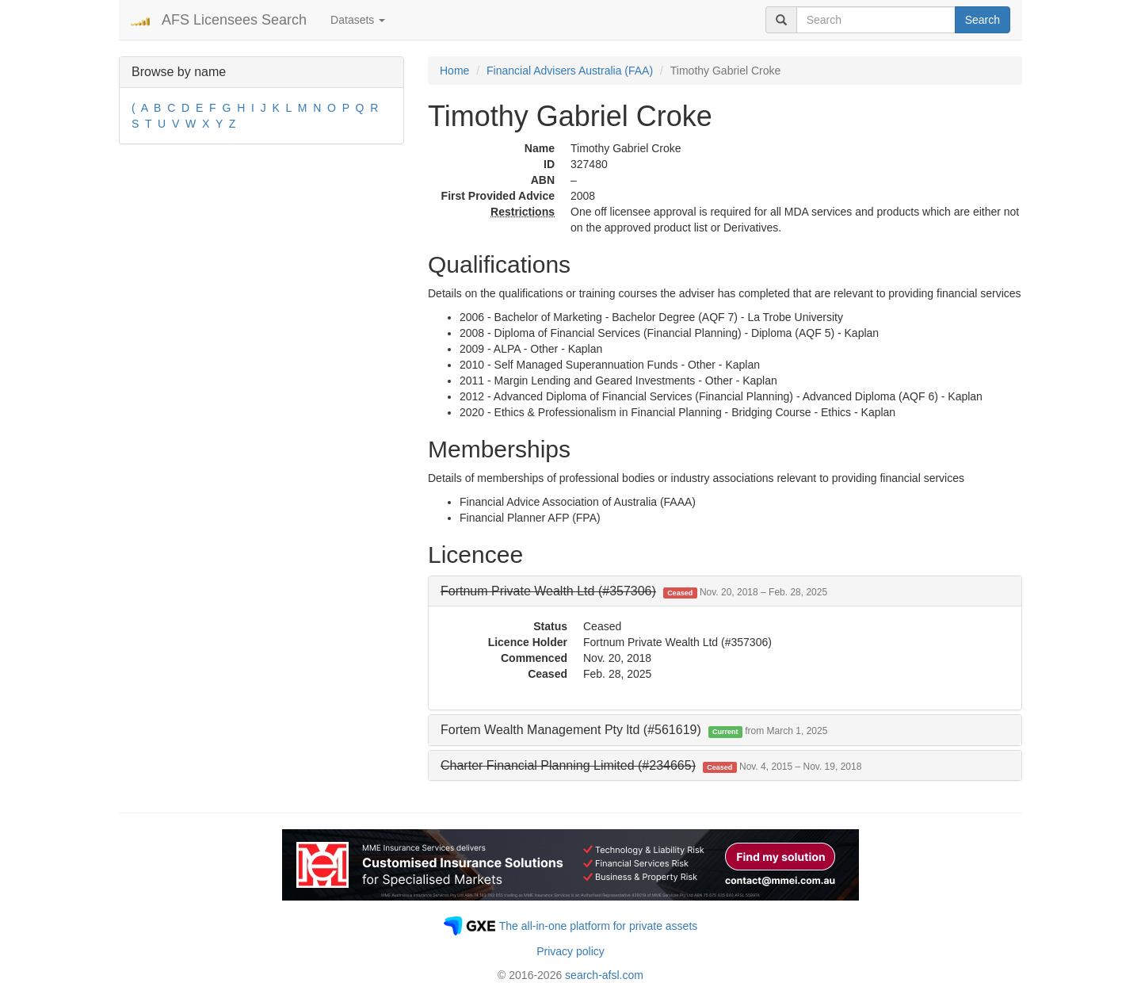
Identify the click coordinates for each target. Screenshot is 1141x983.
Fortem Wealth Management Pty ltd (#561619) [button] (634, 729)
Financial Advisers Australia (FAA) (570, 70)
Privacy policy (570, 951)
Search (982, 19)
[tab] (725, 591)
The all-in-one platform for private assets (598, 926)
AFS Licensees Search (234, 20)
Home (454, 70)
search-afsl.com (604, 975)
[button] (634, 591)
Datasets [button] (357, 19)
